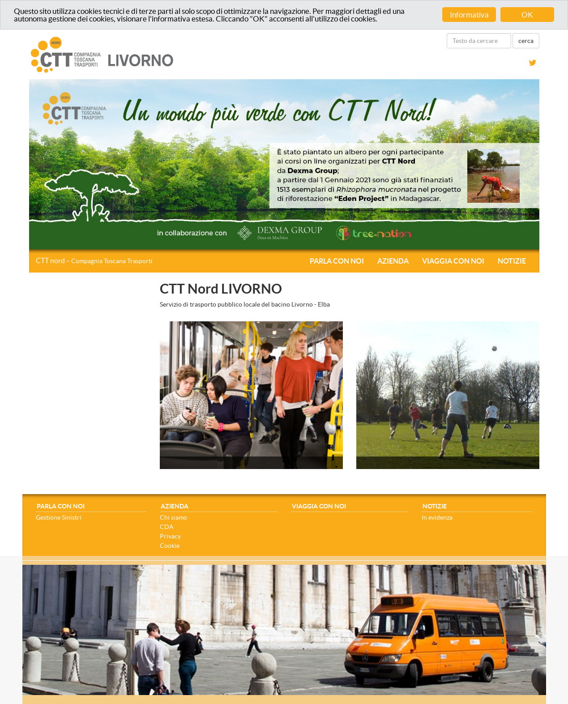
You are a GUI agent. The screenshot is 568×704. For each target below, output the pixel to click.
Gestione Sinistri (58, 517)
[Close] (543, 569)
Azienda (393, 261)
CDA (167, 526)
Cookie (169, 545)
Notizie (512, 261)
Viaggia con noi (453, 261)
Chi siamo (173, 517)
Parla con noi (337, 261)
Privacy (170, 536)
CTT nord (94, 260)
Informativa (469, 14)
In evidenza (437, 517)
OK (527, 14)
